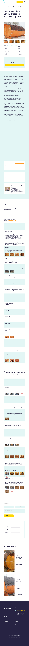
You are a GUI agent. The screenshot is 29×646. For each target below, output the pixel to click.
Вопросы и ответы (7, 626)
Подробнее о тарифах (9, 167)
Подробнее (20, 570)
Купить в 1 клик (18, 567)
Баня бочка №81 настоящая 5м (19, 552)
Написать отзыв (14, 535)
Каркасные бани (18, 627)
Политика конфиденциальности (14, 637)
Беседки (16, 625)
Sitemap (14, 638)
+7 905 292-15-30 (20, 612)
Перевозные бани (18, 624)
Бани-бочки (17, 623)
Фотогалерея (6, 623)
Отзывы (5, 625)
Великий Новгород (19, 163)
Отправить (8, 515)
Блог (4, 624)
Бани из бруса (17, 626)
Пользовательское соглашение (14, 635)
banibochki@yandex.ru (12, 220)
